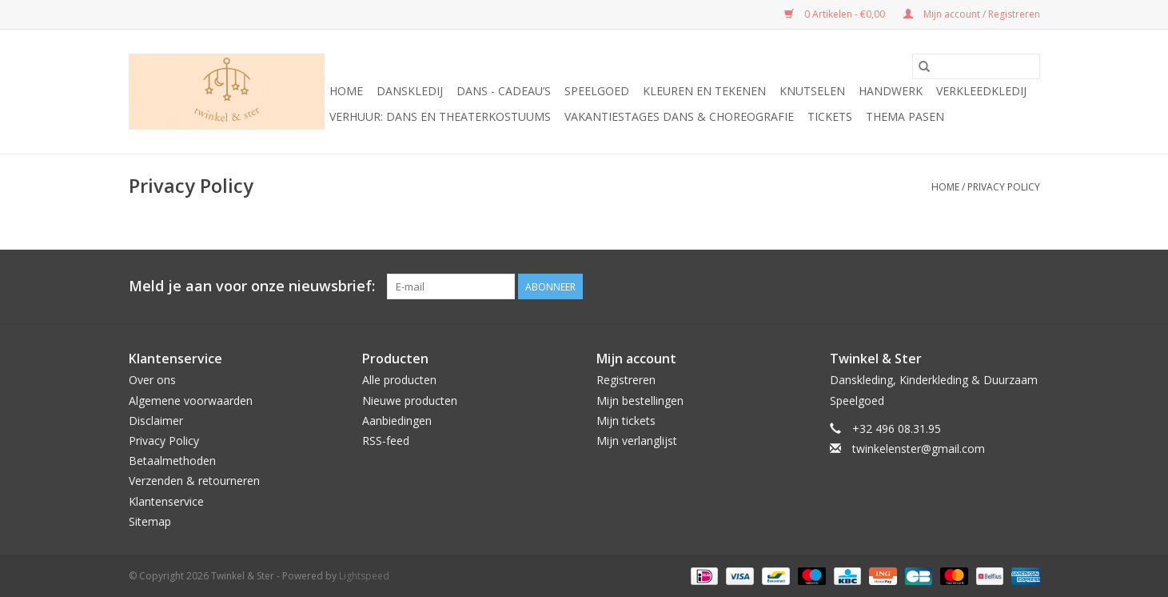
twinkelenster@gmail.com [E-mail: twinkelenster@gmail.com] (918, 448)
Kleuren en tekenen (704, 90)
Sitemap (150, 521)
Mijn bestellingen (640, 400)
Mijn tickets (626, 420)
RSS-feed (385, 440)
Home (346, 90)
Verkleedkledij (981, 90)
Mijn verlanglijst (636, 440)
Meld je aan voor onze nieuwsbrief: (252, 286)
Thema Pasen (905, 116)
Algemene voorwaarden (191, 400)
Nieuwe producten (409, 400)
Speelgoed (596, 90)
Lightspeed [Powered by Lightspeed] (364, 576)
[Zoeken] (976, 66)
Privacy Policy (1003, 187)
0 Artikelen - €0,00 (835, 14)
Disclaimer (156, 420)
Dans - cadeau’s (503, 90)
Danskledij (410, 90)
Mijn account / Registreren (971, 14)
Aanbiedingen (397, 420)
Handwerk (891, 90)
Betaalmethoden (172, 460)
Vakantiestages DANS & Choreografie (679, 116)
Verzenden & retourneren (194, 480)
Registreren (626, 379)
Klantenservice (166, 501)
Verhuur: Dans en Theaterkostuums (440, 116)
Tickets (829, 116)
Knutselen (812, 90)
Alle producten (399, 379)
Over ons (152, 379)
